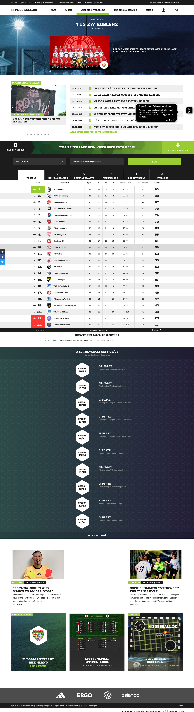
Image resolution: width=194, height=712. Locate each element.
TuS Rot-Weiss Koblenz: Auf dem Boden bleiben (126, 127)
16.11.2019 (77, 101)
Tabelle (31, 175)
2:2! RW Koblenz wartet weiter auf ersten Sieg (127, 114)
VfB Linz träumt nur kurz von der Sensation (35, 119)
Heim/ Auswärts (84, 175)
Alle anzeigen (97, 535)
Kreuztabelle (136, 175)
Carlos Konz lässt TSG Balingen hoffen (121, 101)
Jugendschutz (59, 705)
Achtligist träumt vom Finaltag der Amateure (127, 108)
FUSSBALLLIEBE (34, 2)
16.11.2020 (77, 95)
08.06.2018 (77, 127)
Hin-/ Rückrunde (57, 175)
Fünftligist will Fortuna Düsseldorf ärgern (125, 121)
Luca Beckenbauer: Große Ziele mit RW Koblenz (127, 95)
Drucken (156, 330)
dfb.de (24, 2)
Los (154, 161)
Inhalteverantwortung (73, 705)
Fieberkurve (110, 175)
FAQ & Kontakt (88, 2)
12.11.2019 (77, 108)
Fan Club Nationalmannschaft (64, 2)
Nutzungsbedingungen (44, 705)
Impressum (14, 705)
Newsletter (99, 2)
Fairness (162, 175)
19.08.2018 (77, 120)
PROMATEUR (15, 2)
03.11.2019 (77, 114)
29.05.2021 (77, 88)
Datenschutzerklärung (28, 705)
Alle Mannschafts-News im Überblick (96, 132)
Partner (79, 2)
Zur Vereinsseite (97, 29)
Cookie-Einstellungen (90, 705)
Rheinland (100, 20)
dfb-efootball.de (47, 2)
